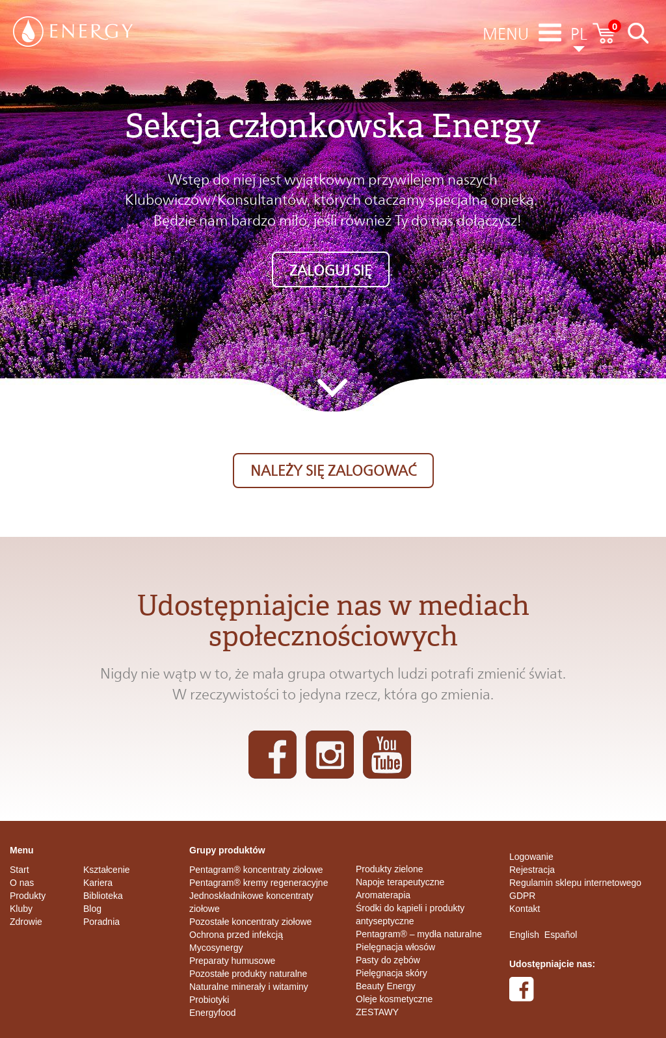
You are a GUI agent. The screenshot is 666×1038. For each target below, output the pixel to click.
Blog (92, 908)
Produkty (28, 895)
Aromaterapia (383, 895)
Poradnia (101, 921)
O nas (22, 882)
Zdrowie (26, 921)
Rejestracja (532, 869)
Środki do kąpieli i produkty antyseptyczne (410, 914)
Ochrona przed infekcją (236, 934)
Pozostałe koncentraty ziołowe (250, 921)
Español (561, 934)
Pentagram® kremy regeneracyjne (258, 882)
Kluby (21, 908)
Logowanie (531, 856)
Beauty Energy (386, 986)
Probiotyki (209, 999)
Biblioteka (103, 895)
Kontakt (524, 908)
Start (19, 869)
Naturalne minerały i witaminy (248, 986)
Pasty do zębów (388, 960)
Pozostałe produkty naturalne (248, 973)
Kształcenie (106, 869)
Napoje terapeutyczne (400, 882)
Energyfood (212, 1012)
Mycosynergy (216, 947)
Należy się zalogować (333, 470)
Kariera (98, 882)
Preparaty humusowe (232, 960)
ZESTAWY (377, 1012)
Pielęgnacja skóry (391, 973)
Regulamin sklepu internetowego (575, 882)
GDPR (522, 895)
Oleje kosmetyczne (394, 999)
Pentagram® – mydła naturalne (419, 934)
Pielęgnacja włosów (395, 947)
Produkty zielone (389, 869)
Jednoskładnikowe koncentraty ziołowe (251, 902)
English (524, 934)
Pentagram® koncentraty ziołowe (256, 869)
